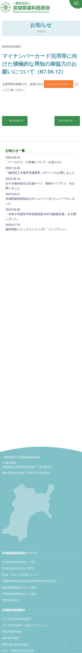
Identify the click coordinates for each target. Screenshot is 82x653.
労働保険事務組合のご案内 (19, 594)
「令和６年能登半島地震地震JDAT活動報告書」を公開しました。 (40, 214)
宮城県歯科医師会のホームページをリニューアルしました (40, 198)
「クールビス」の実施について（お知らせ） (34, 160)
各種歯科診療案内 (13, 610)
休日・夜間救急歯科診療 (18, 650)
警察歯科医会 (10, 600)
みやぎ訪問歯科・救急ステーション (25, 625)
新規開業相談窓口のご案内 (19, 587)
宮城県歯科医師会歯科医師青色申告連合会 (29, 581)
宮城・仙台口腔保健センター (21, 574)
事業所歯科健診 (12, 631)
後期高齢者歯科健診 (15, 644)
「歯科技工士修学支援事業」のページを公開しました (40, 170)
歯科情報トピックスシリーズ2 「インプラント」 (37, 227)
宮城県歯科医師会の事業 (18, 568)
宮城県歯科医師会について (19, 553)
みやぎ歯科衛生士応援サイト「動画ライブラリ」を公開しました (40, 183)
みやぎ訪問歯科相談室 (16, 619)
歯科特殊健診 (10, 638)
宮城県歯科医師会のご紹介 (19, 562)
